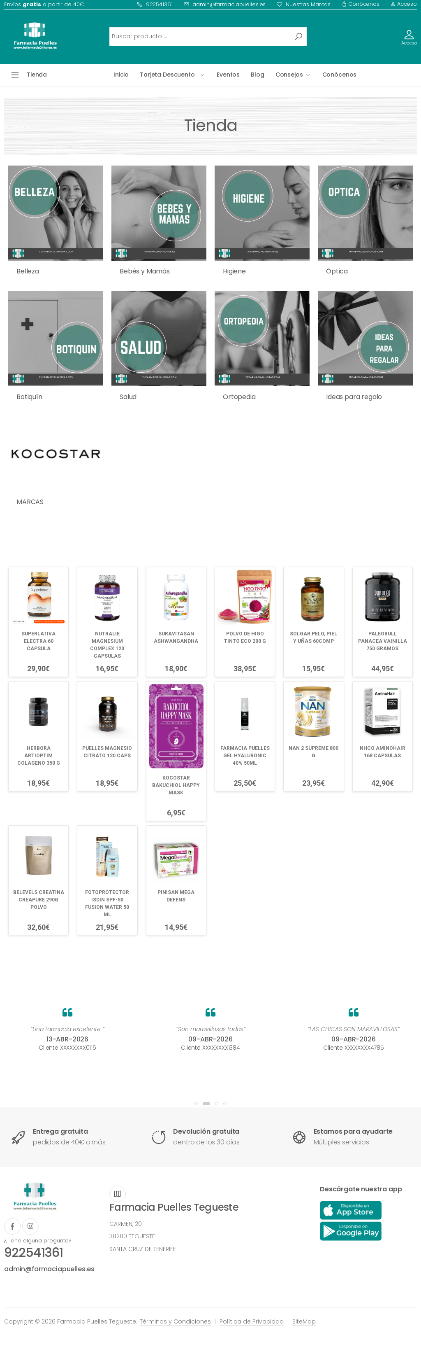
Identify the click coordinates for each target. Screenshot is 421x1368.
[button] (196, 1103)
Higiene (234, 271)
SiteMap (304, 1321)
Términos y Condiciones (175, 1321)
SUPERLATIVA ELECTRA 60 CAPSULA (38, 641)
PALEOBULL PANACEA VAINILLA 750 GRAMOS (382, 641)
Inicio (121, 74)
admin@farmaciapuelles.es (224, 4)
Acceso (403, 4)
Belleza (27, 271)
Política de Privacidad (252, 1321)
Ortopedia (239, 397)
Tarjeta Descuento (167, 74)
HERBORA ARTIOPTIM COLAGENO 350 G (38, 755)
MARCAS (30, 502)
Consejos (289, 74)
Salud (128, 397)
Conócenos (360, 4)
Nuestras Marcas (303, 4)
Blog (257, 74)
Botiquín (29, 397)
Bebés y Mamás (145, 271)
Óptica (337, 271)
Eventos (228, 74)
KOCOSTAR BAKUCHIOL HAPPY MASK (176, 785)
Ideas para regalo (354, 397)
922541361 (154, 4)
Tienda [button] (37, 74)
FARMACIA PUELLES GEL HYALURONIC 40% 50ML (245, 755)
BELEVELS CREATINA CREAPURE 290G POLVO (38, 899)
